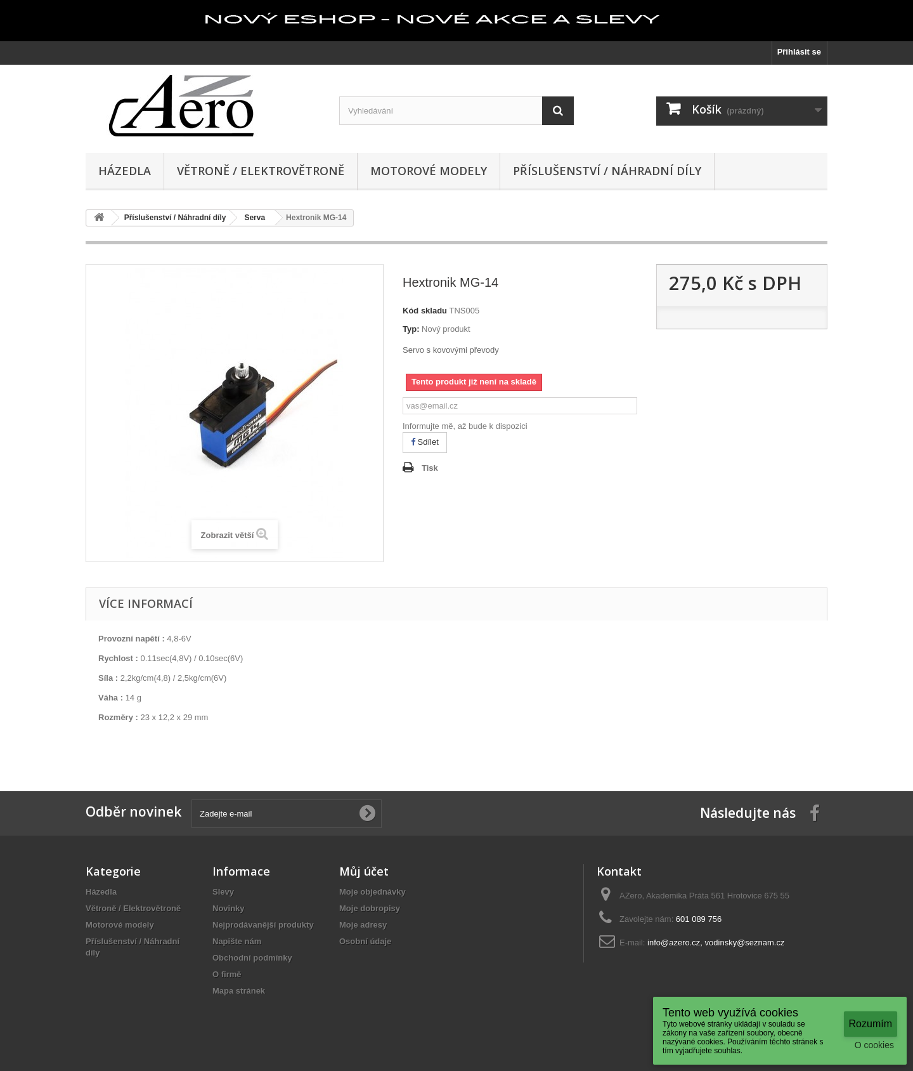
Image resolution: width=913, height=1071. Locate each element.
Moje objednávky (372, 892)
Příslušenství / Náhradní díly (607, 170)
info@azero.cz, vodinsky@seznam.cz (715, 942)
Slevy (223, 892)
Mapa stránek (238, 990)
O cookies (874, 1045)
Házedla (124, 170)
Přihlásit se (799, 51)
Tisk (430, 468)
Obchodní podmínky (252, 958)
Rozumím (870, 1023)
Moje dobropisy (369, 908)
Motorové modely (428, 170)
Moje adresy (363, 925)
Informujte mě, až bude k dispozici (465, 426)
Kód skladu (425, 310)
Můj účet (364, 871)
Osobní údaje (365, 941)
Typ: (411, 329)
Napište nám (236, 941)
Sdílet (425, 442)
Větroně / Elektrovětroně (260, 170)
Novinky (228, 908)
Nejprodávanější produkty (263, 925)
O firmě (227, 974)
